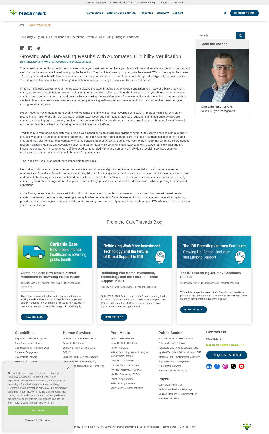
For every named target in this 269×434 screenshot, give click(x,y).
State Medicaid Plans (168, 398)
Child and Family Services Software (80, 357)
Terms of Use (169, 427)
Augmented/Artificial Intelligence (31, 338)
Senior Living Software (122, 379)
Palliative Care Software (122, 360)
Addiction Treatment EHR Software (80, 338)
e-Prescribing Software (26, 361)
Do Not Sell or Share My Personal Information (113, 427)
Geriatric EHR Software (122, 338)
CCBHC (67, 352)
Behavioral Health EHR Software (79, 348)
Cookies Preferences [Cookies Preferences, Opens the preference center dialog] (38, 420)
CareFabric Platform (121, 2)
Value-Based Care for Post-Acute (127, 388)
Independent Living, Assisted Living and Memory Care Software (130, 354)
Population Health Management (174, 361)
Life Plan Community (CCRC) (125, 374)
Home (21, 25)
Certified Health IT (189, 427)
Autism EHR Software (73, 343)
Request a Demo (244, 13)
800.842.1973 (213, 338)
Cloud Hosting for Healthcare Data (32, 348)
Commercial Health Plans (170, 385)
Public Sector (170, 333)
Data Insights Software (26, 357)
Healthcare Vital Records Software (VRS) (178, 348)
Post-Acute (120, 333)
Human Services (77, 333)
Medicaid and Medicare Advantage (175, 389)
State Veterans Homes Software (174, 370)
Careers (163, 2)
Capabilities (25, 333)
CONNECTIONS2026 (95, 2)
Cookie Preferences (149, 427)
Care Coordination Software (28, 343)
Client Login (177, 2)
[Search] (216, 35)
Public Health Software (169, 366)
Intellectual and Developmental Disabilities (83, 366)
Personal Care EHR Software (125, 365)
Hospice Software (119, 348)
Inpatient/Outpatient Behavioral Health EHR (179, 352)
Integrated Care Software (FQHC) (79, 361)
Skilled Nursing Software (123, 383)
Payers (164, 379)
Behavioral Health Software (171, 343)
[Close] (68, 368)
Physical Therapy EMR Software (127, 370)
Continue (38, 410)
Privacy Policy (80, 427)
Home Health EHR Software (124, 343)
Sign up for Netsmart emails (222, 345)
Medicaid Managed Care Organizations (177, 394)
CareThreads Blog (145, 2)
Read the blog (34, 317)
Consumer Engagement (26, 352)
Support (178, 12)
